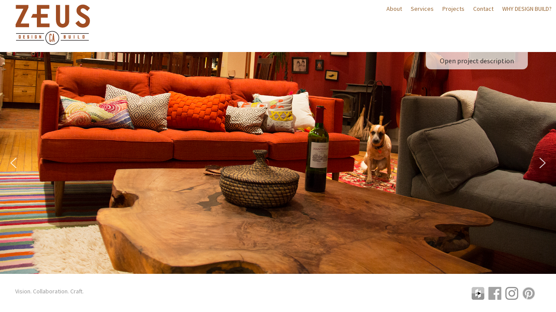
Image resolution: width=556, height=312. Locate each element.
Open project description (477, 60)
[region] (278, 163)
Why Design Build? (527, 9)
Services (422, 9)
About (394, 9)
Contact (483, 9)
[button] (13, 163)
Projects (453, 9)
